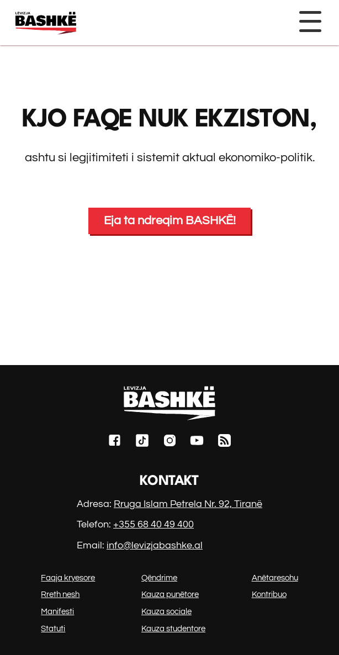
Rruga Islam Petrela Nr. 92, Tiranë (188, 504)
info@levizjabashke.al (155, 545)
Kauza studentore (173, 629)
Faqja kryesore (68, 578)
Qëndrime (159, 578)
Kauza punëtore (170, 594)
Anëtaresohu (275, 578)
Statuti (53, 629)
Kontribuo (269, 594)
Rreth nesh (60, 594)
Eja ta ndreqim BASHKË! (170, 220)
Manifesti (57, 612)
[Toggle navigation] (310, 21)
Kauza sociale (166, 612)
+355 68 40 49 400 (153, 524)
